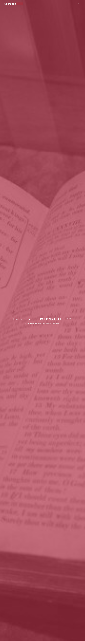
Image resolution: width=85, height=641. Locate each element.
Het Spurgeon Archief (32, 323)
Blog (44, 323)
